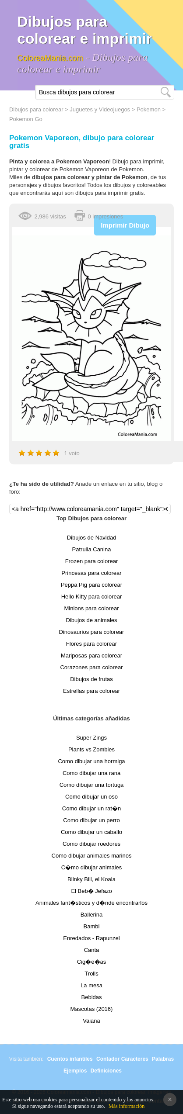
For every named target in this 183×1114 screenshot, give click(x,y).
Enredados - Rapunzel (91, 938)
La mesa (91, 985)
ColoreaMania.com (50, 58)
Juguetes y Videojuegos (100, 109)
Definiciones (106, 1071)
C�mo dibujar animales (91, 867)
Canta (91, 950)
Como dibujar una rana (91, 773)
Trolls (91, 973)
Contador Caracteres (122, 1059)
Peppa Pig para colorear (91, 584)
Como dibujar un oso (91, 796)
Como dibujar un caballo (91, 832)
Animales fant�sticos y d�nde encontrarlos (91, 903)
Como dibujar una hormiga (91, 761)
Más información (126, 1106)
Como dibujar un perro (91, 820)
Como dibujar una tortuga (92, 785)
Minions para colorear (91, 608)
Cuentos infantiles (70, 1059)
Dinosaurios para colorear (91, 632)
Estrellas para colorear (91, 691)
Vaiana (91, 1020)
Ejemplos (75, 1071)
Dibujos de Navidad (91, 537)
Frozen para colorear (91, 561)
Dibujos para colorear (36, 109)
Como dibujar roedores (91, 844)
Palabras (163, 1059)
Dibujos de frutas (91, 679)
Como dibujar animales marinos (92, 855)
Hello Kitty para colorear (91, 596)
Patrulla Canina (91, 549)
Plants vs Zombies (91, 749)
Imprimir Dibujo (125, 225)
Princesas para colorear (91, 573)
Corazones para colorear (91, 667)
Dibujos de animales (91, 620)
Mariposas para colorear (91, 655)
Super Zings (91, 737)
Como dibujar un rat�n (91, 808)
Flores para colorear (91, 643)
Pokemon (149, 109)
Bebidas (91, 997)
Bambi (92, 926)
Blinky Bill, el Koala (91, 879)
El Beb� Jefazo (91, 891)
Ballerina (92, 914)
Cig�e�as (91, 961)
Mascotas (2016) (91, 1009)
